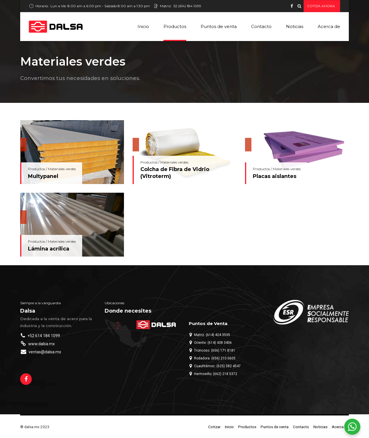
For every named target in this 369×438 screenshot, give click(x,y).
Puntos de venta (219, 26)
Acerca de (329, 26)
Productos (174, 26)
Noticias (294, 26)
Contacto (261, 26)
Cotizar (214, 426)
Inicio (143, 26)
